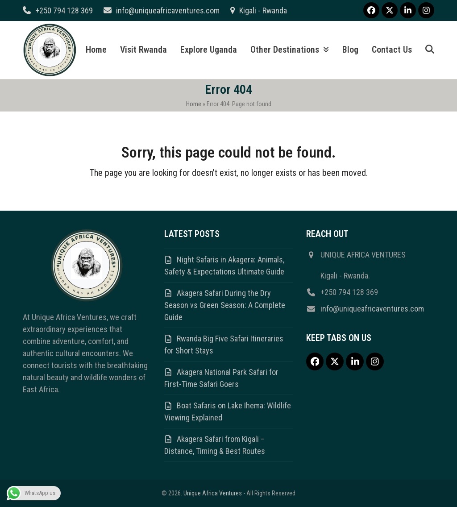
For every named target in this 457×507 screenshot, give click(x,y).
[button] (430, 50)
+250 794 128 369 (64, 10)
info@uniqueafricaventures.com (168, 10)
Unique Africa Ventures (212, 493)
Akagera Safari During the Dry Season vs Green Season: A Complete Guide (224, 305)
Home (193, 104)
